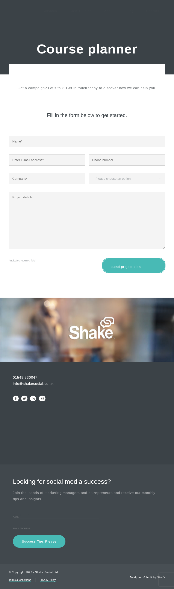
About (109, 21)
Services (50, 21)
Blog (130, 21)
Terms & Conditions (20, 580)
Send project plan (133, 265)
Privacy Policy (48, 580)
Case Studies (81, 21)
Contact (152, 21)
